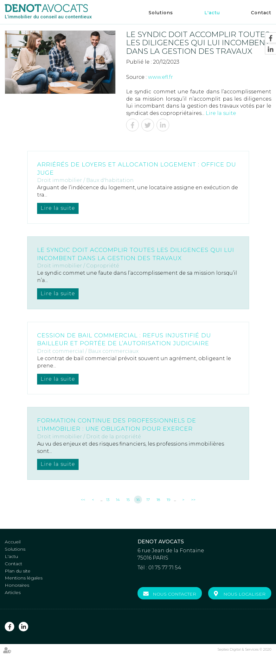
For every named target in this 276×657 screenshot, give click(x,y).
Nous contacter (174, 594)
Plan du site (17, 571)
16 (138, 499)
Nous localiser (244, 594)
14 (118, 499)
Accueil (13, 542)
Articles (13, 592)
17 (148, 499)
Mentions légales (23, 578)
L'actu (212, 13)
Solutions (161, 13)
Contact (261, 13)
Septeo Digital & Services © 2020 (244, 649)
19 (168, 499)
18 (158, 499)
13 (107, 499)
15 (128, 499)
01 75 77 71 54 (164, 568)
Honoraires (17, 585)
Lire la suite (221, 113)
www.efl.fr (160, 77)
